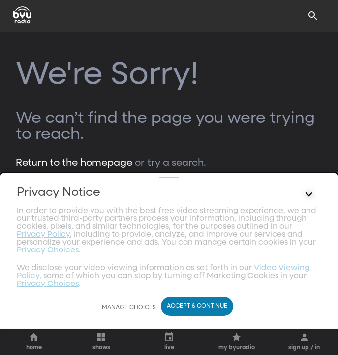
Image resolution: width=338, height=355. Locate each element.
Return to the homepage (74, 163)
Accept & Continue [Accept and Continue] (197, 306)
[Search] (313, 16)
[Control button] (309, 276)
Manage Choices (129, 308)
